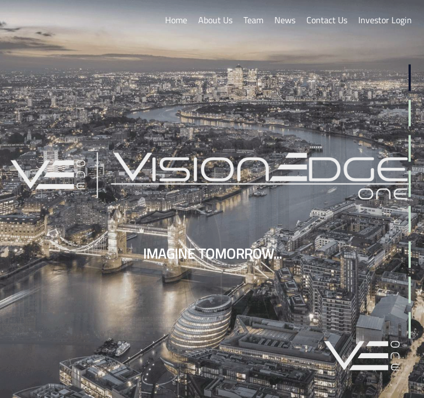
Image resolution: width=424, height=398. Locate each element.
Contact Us (326, 20)
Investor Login (385, 20)
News (284, 20)
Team (253, 20)
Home (176, 20)
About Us (215, 20)
